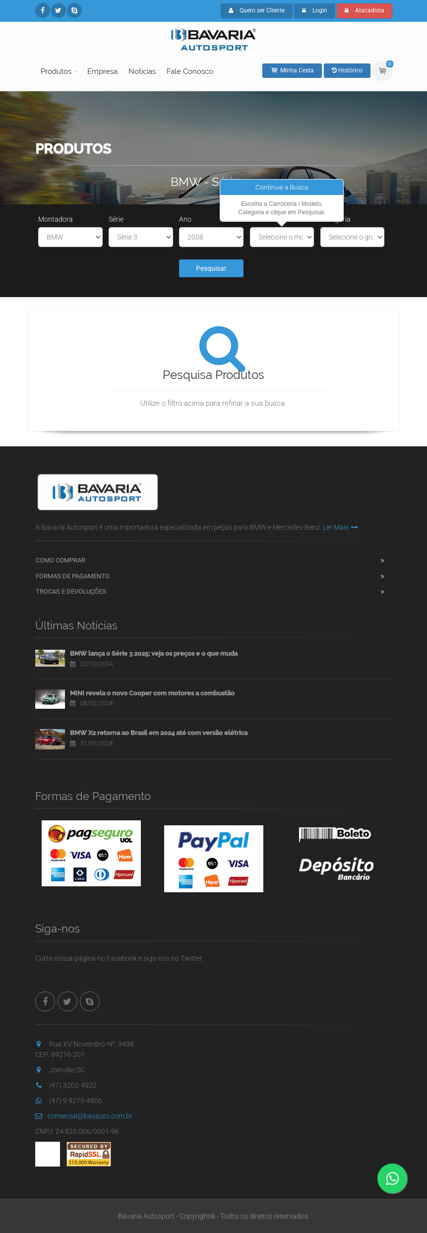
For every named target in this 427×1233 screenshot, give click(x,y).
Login (314, 10)
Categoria (335, 219)
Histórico (347, 70)
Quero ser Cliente (257, 10)
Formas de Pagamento (73, 576)
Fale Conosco (190, 71)
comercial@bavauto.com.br (83, 1116)
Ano (185, 219)
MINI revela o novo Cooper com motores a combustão (152, 693)
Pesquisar (211, 268)
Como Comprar (60, 560)
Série (116, 219)
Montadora (55, 219)
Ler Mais (340, 527)
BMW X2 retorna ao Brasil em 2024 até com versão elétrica (158, 733)
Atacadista (364, 10)
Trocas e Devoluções (71, 591)
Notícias (142, 71)
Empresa (102, 71)
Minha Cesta (292, 70)
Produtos (56, 71)
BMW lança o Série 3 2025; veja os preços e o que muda (154, 653)
